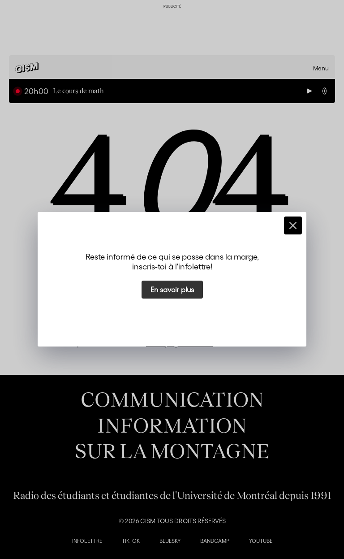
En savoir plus (172, 289)
